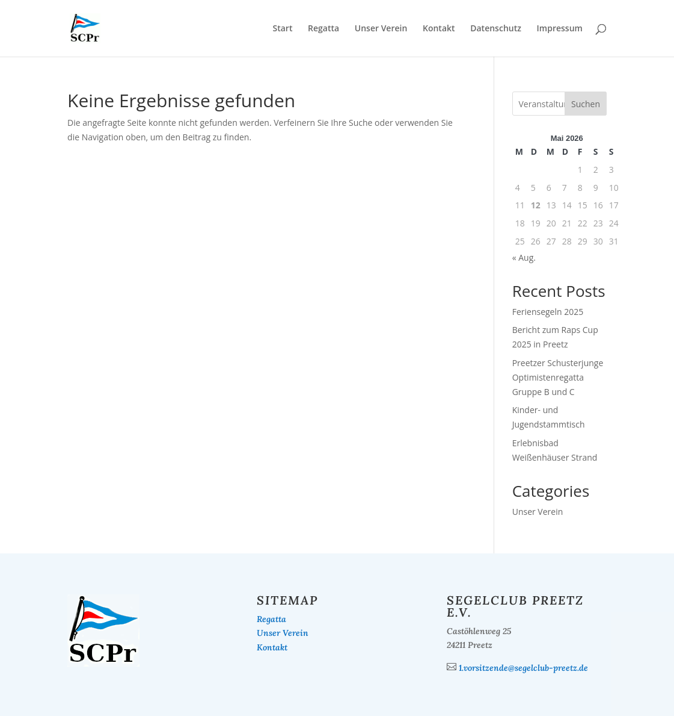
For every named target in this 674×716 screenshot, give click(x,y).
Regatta (323, 29)
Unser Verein (381, 29)
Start (282, 29)
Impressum (560, 29)
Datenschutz (495, 29)
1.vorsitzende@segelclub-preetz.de (523, 667)
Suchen (585, 104)
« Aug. (524, 257)
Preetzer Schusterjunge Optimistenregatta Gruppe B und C (558, 377)
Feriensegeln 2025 (548, 311)
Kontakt (439, 29)
